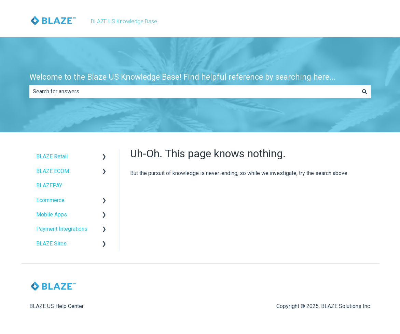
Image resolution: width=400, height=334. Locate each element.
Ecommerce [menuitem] (50, 200)
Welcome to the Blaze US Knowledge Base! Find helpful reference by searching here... (182, 77)
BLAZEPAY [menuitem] (49, 185)
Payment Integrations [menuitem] (61, 229)
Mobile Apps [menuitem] (51, 214)
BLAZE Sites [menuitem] (51, 243)
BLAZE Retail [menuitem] (52, 156)
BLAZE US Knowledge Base (124, 21)
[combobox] (193, 91)
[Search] (364, 91)
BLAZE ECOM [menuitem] (52, 171)
